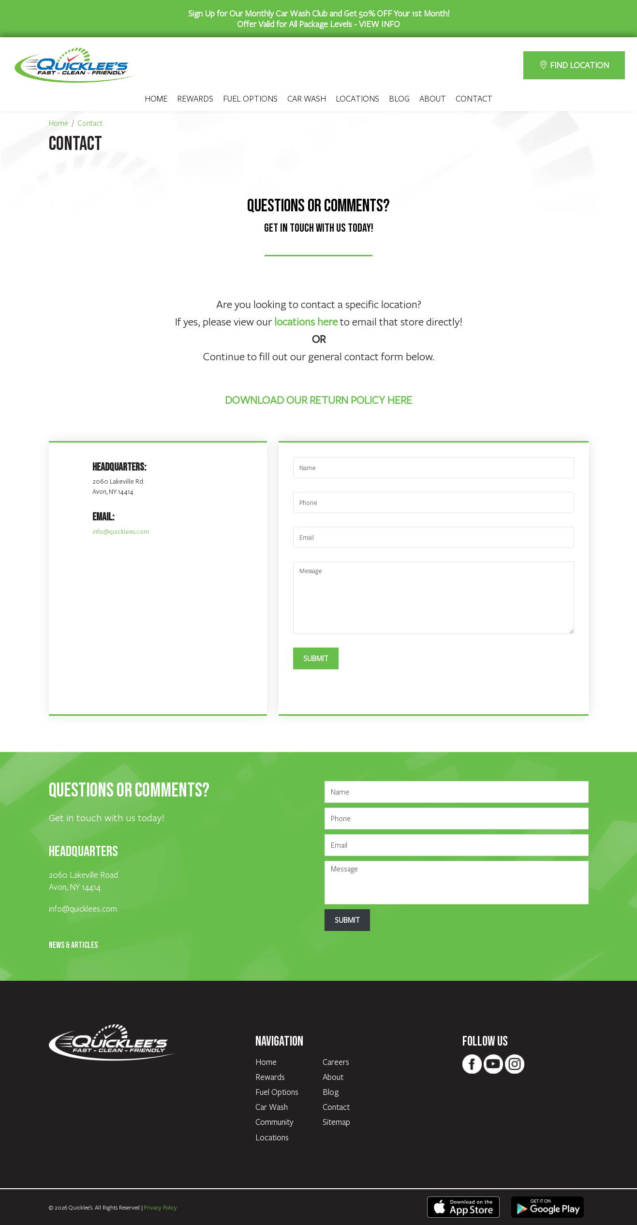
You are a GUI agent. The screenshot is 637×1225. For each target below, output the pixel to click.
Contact (474, 98)
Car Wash (306, 98)
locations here (306, 321)
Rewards (195, 98)
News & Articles (73, 945)
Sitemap (336, 1121)
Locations (357, 98)
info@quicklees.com (120, 531)
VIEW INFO (379, 24)
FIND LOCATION (574, 65)
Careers (336, 1061)
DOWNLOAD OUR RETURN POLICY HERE (318, 399)
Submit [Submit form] (315, 658)
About (432, 98)
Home (156, 98)
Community (274, 1121)
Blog (399, 98)
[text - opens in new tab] (463, 1206)
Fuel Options (250, 98)
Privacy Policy (160, 1207)
